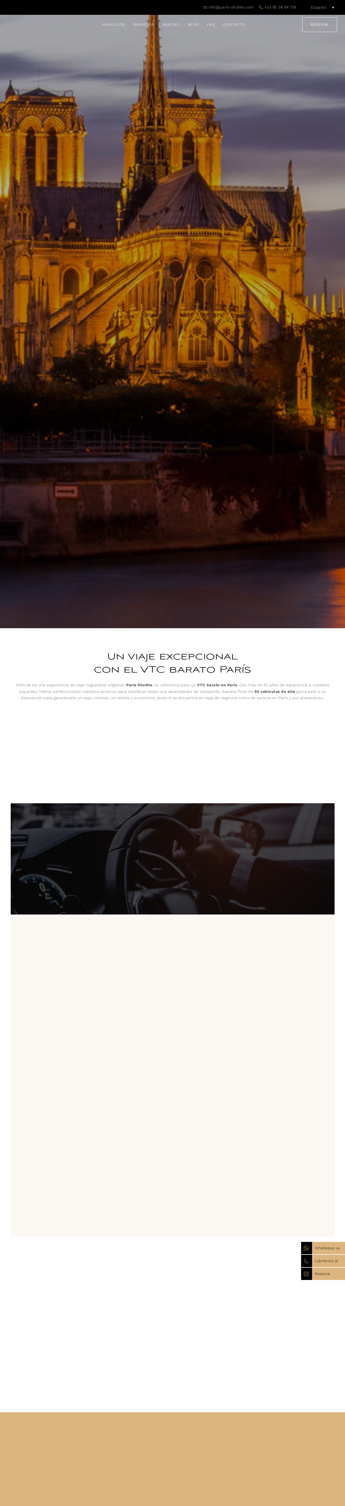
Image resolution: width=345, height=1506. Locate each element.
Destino (171, 24)
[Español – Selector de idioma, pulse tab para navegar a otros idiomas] (319, 7)
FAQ (211, 24)
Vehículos (113, 24)
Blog (193, 24)
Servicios (143, 24)
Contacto (234, 24)
